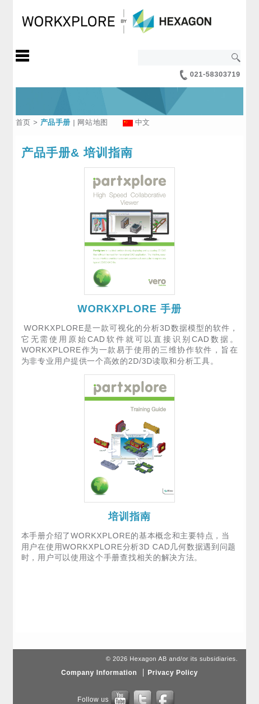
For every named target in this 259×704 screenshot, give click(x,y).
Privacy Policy (172, 673)
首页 (23, 122)
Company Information (99, 673)
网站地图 (92, 122)
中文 (142, 122)
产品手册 (55, 122)
